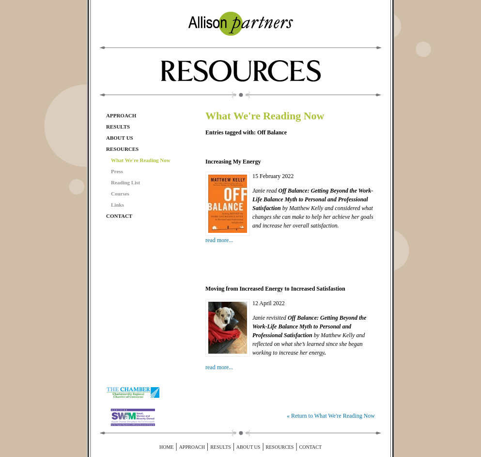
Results (118, 127)
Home (166, 447)
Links (117, 205)
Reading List (125, 182)
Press (117, 171)
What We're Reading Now (141, 160)
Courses (120, 193)
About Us (119, 138)
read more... (219, 240)
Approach (121, 115)
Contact (119, 216)
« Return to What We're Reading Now (331, 415)
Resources (122, 149)
